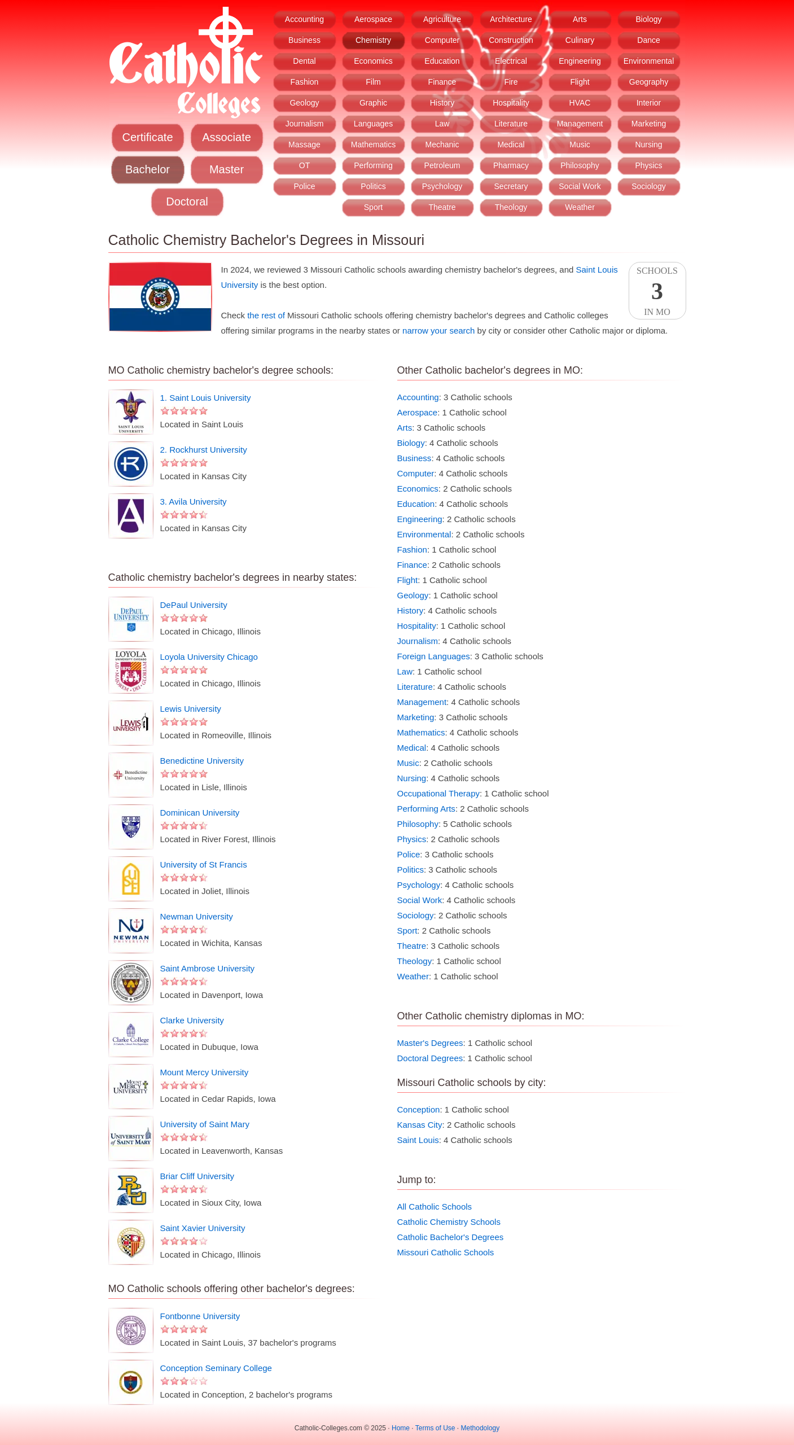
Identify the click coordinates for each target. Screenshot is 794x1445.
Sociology (648, 186)
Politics (373, 186)
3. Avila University (193, 501)
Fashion (305, 81)
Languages (373, 123)
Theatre (441, 207)
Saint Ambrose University (207, 968)
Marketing (648, 123)
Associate (226, 137)
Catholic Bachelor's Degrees (450, 1237)
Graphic (373, 102)
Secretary (511, 186)
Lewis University (190, 708)
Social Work (579, 186)
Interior (649, 102)
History (442, 102)
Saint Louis (418, 1140)
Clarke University (192, 1020)
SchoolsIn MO (657, 291)
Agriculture (442, 19)
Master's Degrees (430, 1043)
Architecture (511, 19)
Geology (304, 102)
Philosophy (579, 165)
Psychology (442, 186)
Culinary (579, 40)
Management (580, 123)
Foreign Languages (433, 656)
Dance (648, 40)
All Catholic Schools (434, 1206)
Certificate (147, 137)
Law (442, 123)
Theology (511, 207)
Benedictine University (202, 760)
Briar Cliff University (197, 1176)
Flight (579, 81)
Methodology (480, 1428)
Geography (648, 81)
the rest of (266, 315)
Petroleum (442, 165)
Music (579, 144)
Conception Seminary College (216, 1368)
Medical (510, 144)
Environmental (649, 60)
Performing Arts (426, 808)
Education (441, 60)
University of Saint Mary (204, 1124)
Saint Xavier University (202, 1228)
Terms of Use (435, 1428)
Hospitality (511, 102)
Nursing (648, 144)
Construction (511, 40)
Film (373, 81)
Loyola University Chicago (209, 657)
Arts (580, 19)
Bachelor (147, 169)
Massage (304, 144)
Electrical (511, 60)
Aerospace (373, 19)
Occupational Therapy (438, 793)
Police (304, 186)
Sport (373, 207)
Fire (510, 81)
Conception (418, 1109)
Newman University (196, 916)
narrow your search (438, 330)
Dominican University (200, 812)
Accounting (304, 19)
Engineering (580, 60)
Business (304, 40)
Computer (442, 40)
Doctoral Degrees (430, 1058)
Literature (511, 123)
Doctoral (187, 201)
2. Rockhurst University (203, 449)
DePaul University (193, 605)
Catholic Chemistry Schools (449, 1222)
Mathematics (373, 144)
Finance (442, 81)
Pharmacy (511, 165)
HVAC (580, 102)
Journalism (305, 123)
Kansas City (419, 1124)
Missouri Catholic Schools (445, 1252)
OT (304, 165)
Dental (304, 60)
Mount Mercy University (204, 1072)
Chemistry (373, 40)
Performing (373, 165)
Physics (648, 165)
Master (226, 169)
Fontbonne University (200, 1316)
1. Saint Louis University (205, 397)
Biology (649, 19)
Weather (580, 207)
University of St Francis (203, 864)
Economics (373, 60)
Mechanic (442, 144)
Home (401, 1428)
